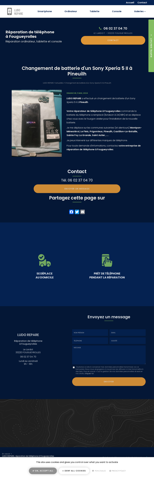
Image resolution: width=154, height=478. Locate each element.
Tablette (94, 11)
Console (116, 11)
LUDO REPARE (48, 83)
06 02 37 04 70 (115, 28)
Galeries (140, 11)
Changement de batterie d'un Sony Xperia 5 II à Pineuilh (88, 83)
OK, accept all (42, 471)
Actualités (59, 83)
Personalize (99, 472)
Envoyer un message (77, 188)
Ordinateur (70, 11)
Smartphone (45, 11)
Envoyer (109, 381)
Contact (113, 40)
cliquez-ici (89, 373)
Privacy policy (118, 472)
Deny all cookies (74, 471)
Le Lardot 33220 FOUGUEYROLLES (113, 33)
